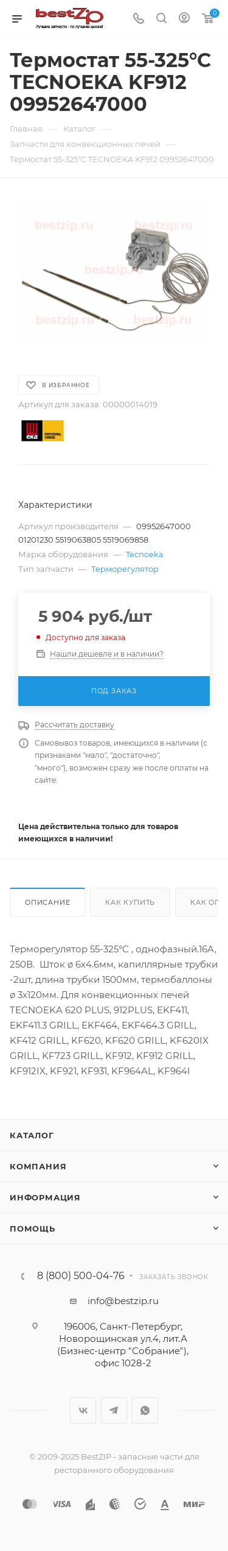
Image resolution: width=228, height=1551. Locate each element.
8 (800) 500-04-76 (81, 1276)
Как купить (130, 902)
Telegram (114, 1410)
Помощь (32, 1228)
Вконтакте (83, 1410)
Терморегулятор (125, 569)
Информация (45, 1197)
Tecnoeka (145, 554)
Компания (38, 1166)
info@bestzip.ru (123, 1301)
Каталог (32, 1135)
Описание (47, 902)
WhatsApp (145, 1410)
